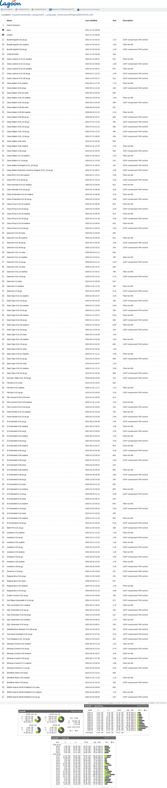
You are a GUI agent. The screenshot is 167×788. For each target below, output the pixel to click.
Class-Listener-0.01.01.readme (19, 59)
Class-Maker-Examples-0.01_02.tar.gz (22, 165)
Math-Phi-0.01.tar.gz (15, 528)
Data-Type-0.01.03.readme (18, 315)
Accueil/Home (8, 9)
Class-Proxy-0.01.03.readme (18, 214)
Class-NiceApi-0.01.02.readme (19, 185)
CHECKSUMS (12, 54)
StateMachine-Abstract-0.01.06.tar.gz (22, 629)
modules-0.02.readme (16, 542)
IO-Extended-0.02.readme (17, 426)
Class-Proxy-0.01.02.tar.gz (17, 209)
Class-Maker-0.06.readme (17, 146)
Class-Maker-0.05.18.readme (18, 98)
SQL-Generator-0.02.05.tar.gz (19, 615)
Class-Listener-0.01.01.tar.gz (18, 64)
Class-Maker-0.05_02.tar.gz (18, 127)
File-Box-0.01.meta (14, 383)
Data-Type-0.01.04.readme (18, 325)
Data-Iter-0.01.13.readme (17, 272)
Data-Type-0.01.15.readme (18, 339)
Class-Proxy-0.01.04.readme (18, 223)
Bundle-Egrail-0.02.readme (18, 44)
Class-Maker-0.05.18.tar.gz (18, 102)
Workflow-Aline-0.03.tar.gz (17, 682)
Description (128, 20)
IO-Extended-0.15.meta (16, 499)
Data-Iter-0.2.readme (15, 286)
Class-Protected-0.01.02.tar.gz (19, 199)
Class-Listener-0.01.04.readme (19, 69)
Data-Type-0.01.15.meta (16, 334)
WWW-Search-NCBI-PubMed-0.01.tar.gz (23, 697)
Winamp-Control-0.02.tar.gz (18, 658)
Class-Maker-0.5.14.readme (18, 156)
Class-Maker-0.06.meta (16, 141)
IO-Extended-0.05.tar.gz (16, 450)
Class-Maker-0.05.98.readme (18, 112)
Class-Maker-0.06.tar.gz (16, 151)
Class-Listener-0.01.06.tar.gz (18, 78)
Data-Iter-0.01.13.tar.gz (16, 276)
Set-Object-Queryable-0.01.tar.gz (20, 600)
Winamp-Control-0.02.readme (19, 653)
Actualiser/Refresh (40, 9)
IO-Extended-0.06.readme (17, 455)
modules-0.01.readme (16, 533)
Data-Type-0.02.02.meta (16, 363)
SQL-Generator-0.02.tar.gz (17, 624)
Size (114, 20)
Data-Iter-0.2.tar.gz (14, 291)
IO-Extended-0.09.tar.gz (16, 479)
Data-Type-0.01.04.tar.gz (17, 330)
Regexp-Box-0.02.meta (16, 581)
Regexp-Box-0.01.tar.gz (16, 576)
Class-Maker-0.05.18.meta (17, 93)
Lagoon (111, 703)
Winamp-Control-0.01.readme (19, 644)
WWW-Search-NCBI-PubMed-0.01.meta (23, 687)
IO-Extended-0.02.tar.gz (16, 431)
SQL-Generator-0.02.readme (18, 620)
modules (23, 14)
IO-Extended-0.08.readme (17, 470)
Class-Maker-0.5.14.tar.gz (17, 160)
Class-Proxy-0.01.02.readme (18, 204)
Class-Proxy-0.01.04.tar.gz (17, 228)
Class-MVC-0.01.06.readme (18, 175)
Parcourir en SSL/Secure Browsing (89, 9)
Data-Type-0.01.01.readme (18, 296)
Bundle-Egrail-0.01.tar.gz (17, 40)
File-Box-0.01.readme (15, 388)
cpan (15, 14)
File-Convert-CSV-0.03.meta (18, 397)
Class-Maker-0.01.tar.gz (16, 88)
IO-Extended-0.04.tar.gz (16, 441)
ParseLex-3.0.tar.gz (15, 571)
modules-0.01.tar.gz (15, 537)
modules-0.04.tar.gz (15, 566)
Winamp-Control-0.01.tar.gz (18, 649)
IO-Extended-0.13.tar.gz (16, 494)
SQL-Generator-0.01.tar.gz (17, 610)
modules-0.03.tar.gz (15, 557)
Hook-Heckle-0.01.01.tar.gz (18, 417)
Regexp (74, 14)
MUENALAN (86, 14)
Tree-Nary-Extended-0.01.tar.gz (19, 634)
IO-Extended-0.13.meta (16, 484)
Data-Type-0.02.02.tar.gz (17, 373)
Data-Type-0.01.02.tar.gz (17, 310)
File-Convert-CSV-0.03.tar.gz (18, 407)
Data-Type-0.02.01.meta (16, 349)
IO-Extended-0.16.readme (17, 518)
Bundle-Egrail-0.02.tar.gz (17, 49)
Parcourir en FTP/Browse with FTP (63, 9)
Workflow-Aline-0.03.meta (17, 673)
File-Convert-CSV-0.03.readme (19, 402)
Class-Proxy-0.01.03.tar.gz (17, 218)
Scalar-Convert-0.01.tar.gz (17, 595)
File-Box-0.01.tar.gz (15, 392)
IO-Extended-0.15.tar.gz (16, 508)
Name (9, 20)
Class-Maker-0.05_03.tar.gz (18, 131)
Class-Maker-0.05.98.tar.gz (18, 117)
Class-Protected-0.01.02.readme (20, 194)
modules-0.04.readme (16, 562)
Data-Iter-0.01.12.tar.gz (16, 262)
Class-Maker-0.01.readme (17, 83)
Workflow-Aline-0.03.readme (18, 678)
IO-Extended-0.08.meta (16, 465)
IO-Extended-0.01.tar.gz (16, 421)
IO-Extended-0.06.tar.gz (16, 460)
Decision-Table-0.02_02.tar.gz (19, 378)
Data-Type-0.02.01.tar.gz (17, 359)
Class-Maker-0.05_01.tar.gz (18, 122)
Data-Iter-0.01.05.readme (17, 238)
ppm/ (9, 30)
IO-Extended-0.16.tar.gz (16, 523)
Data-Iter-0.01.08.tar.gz (16, 247)
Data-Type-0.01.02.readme (18, 305)
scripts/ (10, 35)
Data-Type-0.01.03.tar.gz (17, 320)
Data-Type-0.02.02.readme (18, 368)
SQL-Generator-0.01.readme (18, 605)
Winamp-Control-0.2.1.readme (19, 663)
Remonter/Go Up (23, 9)
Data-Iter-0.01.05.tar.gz (16, 243)
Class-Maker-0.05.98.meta (17, 107)
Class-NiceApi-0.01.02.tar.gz (18, 189)
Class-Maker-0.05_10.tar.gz (18, 136)
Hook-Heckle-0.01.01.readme (19, 412)
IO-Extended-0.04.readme (17, 436)
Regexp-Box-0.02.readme (17, 586)
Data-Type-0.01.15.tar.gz (17, 344)
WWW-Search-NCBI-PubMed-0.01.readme (24, 692)
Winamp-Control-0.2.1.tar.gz (18, 668)
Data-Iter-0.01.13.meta (16, 267)
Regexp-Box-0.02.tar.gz (16, 591)
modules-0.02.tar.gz (15, 547)
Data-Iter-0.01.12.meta (16, 252)
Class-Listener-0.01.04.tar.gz (18, 73)
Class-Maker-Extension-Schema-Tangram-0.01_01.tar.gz (30, 170)
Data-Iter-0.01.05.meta (16, 233)
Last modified (91, 20)
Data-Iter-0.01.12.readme (17, 257)
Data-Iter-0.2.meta (14, 281)
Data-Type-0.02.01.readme (18, 354)
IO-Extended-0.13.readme (17, 489)
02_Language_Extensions (55, 14)
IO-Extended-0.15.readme (17, 504)
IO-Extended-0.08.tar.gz (16, 475)
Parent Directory (13, 25)
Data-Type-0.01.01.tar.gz (17, 301)
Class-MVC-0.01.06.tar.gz (17, 180)
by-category (34, 14)
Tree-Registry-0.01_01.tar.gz (18, 639)
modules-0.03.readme (16, 552)
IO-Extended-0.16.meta (16, 513)
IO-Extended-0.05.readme (17, 446)
